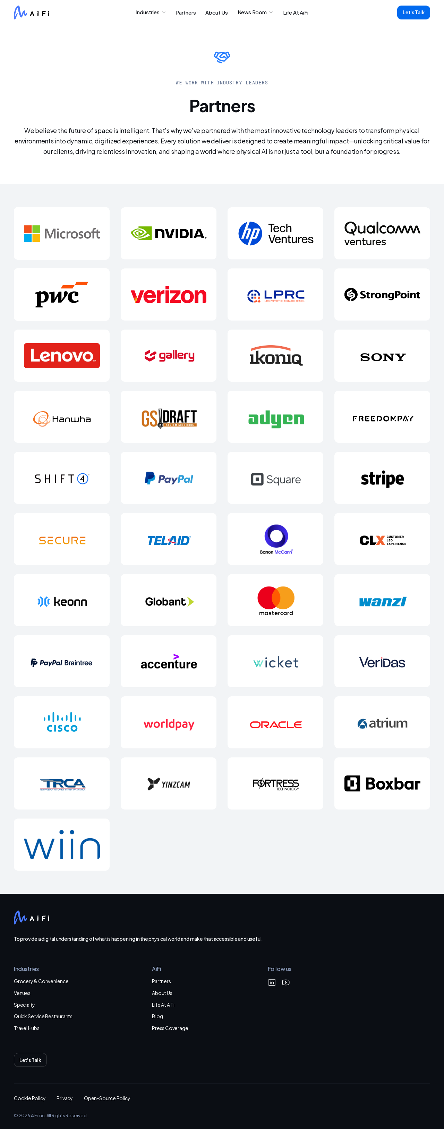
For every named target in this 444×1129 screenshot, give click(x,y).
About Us (162, 993)
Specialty (24, 1004)
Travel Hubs (27, 1028)
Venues (22, 993)
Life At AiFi (163, 1004)
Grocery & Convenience (41, 981)
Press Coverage (170, 1028)
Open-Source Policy (107, 1098)
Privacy (65, 1098)
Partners (161, 981)
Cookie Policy (29, 1098)
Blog (157, 1016)
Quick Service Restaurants (43, 1016)
